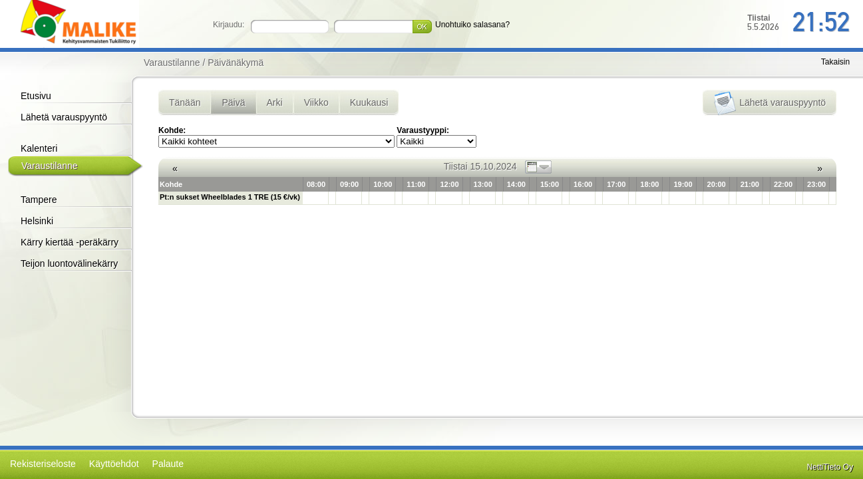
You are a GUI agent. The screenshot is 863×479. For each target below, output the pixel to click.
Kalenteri (39, 148)
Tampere (39, 199)
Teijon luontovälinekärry (69, 263)
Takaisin (835, 62)
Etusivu (36, 95)
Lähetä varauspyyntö (64, 117)
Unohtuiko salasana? (472, 24)
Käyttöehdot (114, 463)
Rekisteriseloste (43, 463)
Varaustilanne (49, 165)
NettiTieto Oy (830, 467)
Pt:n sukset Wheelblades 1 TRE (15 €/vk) (230, 197)
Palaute (168, 463)
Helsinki (37, 221)
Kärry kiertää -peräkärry (69, 242)
